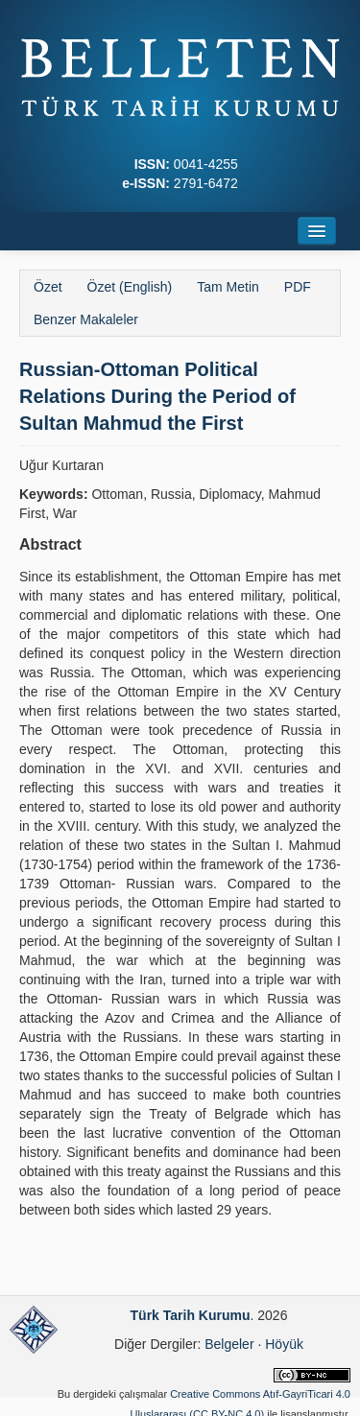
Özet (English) (130, 287)
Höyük (284, 1344)
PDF (297, 287)
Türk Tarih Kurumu (191, 1315)
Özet (48, 287)
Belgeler (228, 1344)
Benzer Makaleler (86, 319)
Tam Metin (228, 287)
